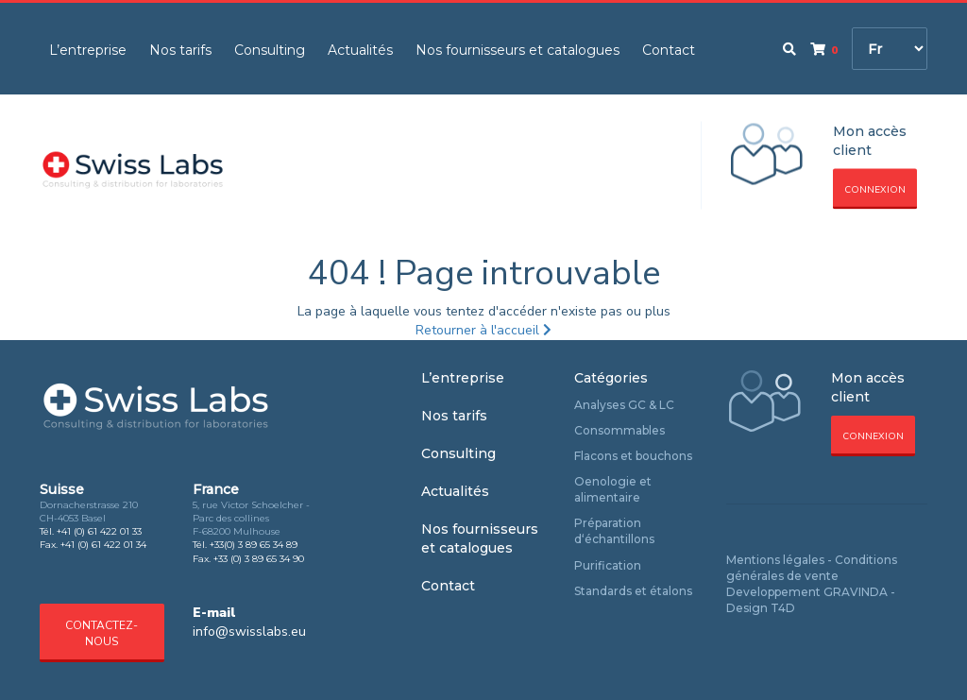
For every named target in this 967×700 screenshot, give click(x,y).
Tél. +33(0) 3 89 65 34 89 (245, 544)
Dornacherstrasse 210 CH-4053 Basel (89, 511)
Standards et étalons (633, 591)
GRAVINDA (855, 592)
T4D (783, 608)
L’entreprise (88, 50)
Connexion (875, 189)
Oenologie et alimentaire (613, 489)
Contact (668, 50)
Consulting (269, 50)
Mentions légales (775, 560)
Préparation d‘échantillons (614, 531)
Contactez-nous (101, 633)
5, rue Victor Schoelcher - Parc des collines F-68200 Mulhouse (251, 518)
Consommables (619, 430)
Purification (607, 565)
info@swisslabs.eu (249, 631)
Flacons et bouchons (633, 456)
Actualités (360, 50)
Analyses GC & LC (624, 405)
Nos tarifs (180, 50)
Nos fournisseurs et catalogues (517, 50)
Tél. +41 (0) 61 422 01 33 (91, 531)
